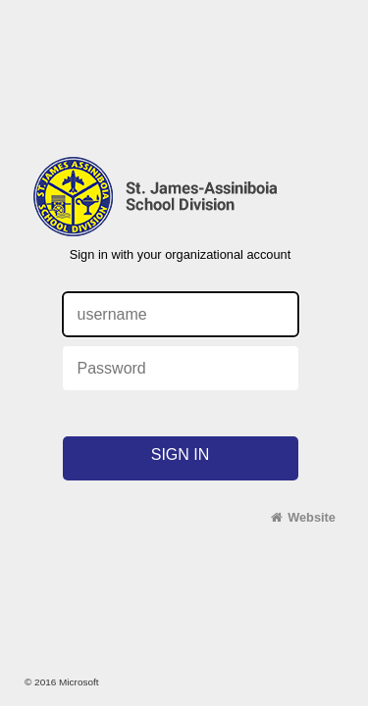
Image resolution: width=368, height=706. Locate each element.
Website (312, 517)
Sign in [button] (180, 454)
